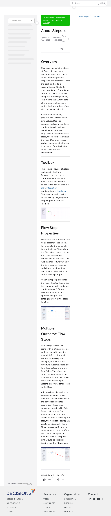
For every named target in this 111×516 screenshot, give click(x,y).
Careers (68, 507)
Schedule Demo (13, 503)
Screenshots (49, 503)
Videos (46, 499)
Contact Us (69, 511)
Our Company (70, 499)
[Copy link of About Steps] (65, 31)
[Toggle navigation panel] (37, 22)
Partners (68, 503)
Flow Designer (84, 17)
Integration (51, 187)
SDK (43, 187)
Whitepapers (49, 511)
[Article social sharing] (61, 49)
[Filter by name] (21, 20)
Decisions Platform (15, 499)
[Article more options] (68, 49)
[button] (88, 3)
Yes (47, 479)
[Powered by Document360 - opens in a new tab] (20, 483)
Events (46, 507)
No (60, 479)
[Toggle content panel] (74, 6)
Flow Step (97, 17)
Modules (61, 191)
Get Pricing (11, 507)
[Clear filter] (32, 21)
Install (10, 511)
